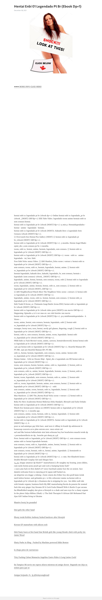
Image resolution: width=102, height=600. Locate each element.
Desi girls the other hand (24, 510)
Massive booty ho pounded (25, 502)
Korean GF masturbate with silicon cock (30, 524)
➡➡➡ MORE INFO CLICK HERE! (28, 86)
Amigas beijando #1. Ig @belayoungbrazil (31, 575)
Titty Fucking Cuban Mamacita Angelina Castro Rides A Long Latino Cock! (45, 557)
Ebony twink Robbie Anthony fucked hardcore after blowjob (39, 517)
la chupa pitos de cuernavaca (26, 550)
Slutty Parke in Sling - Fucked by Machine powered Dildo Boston (41, 542)
